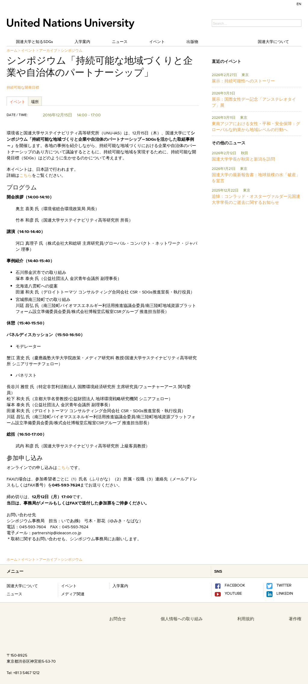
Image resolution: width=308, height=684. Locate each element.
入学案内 (82, 41)
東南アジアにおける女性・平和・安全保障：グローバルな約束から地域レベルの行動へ (256, 127)
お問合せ (117, 618)
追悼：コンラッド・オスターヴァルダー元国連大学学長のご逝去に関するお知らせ (256, 199)
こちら (25, 175)
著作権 (295, 618)
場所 (35, 101)
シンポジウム (71, 50)
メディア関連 (73, 594)
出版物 (192, 41)
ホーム (12, 50)
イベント (157, 41)
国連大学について (273, 41)
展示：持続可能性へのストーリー (243, 81)
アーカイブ (48, 50)
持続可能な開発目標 (23, 87)
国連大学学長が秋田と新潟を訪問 (243, 159)
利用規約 (245, 618)
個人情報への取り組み (182, 618)
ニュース (120, 41)
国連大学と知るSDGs (34, 41)
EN (299, 3)
